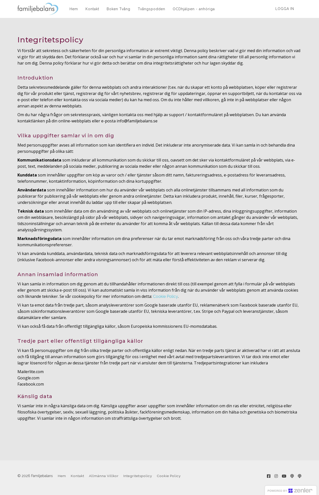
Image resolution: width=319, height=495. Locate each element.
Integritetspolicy (137, 476)
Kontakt (92, 9)
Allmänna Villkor (104, 476)
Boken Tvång (118, 9)
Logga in (284, 9)
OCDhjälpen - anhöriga (194, 9)
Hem (74, 9)
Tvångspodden (151, 9)
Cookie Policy (165, 296)
